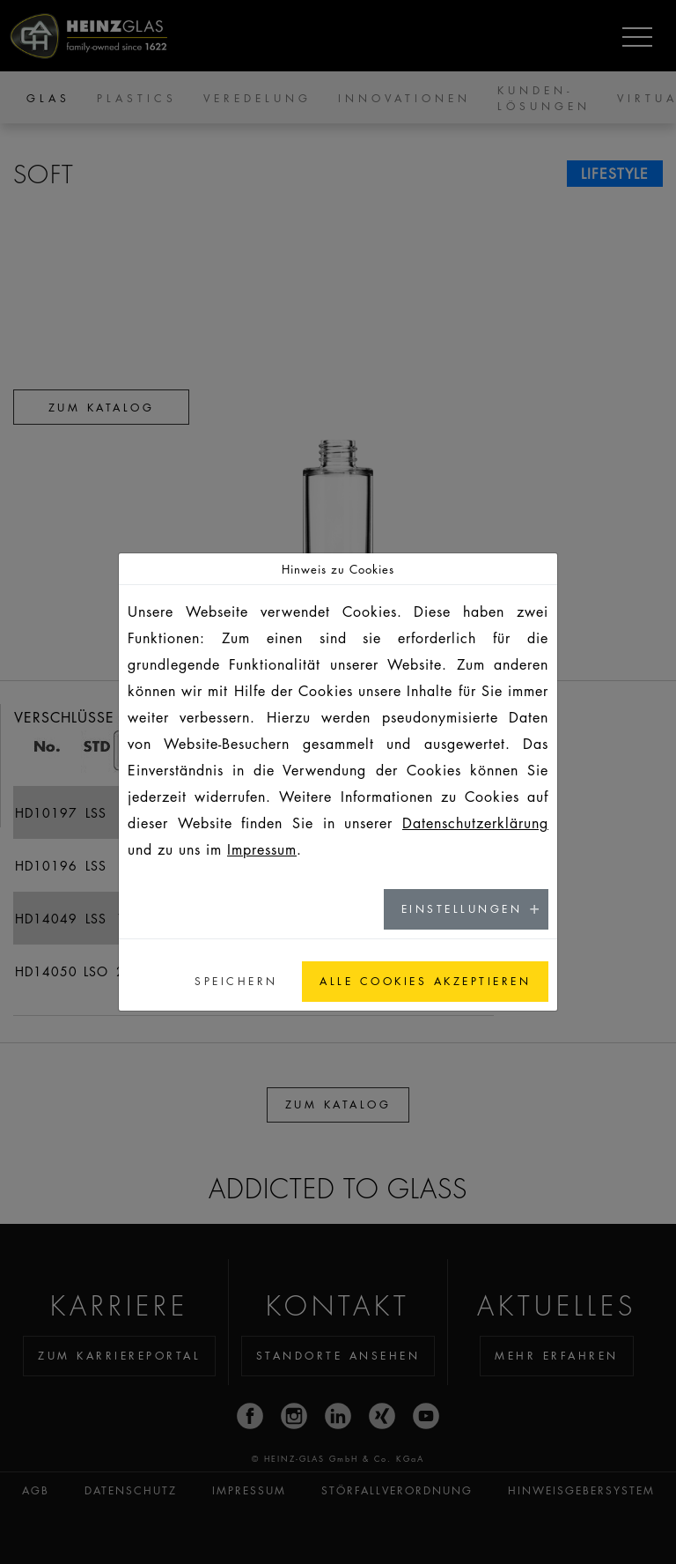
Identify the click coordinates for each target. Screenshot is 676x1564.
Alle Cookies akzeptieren (425, 981)
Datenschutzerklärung (475, 823)
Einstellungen (462, 908)
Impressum (262, 849)
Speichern (236, 981)
